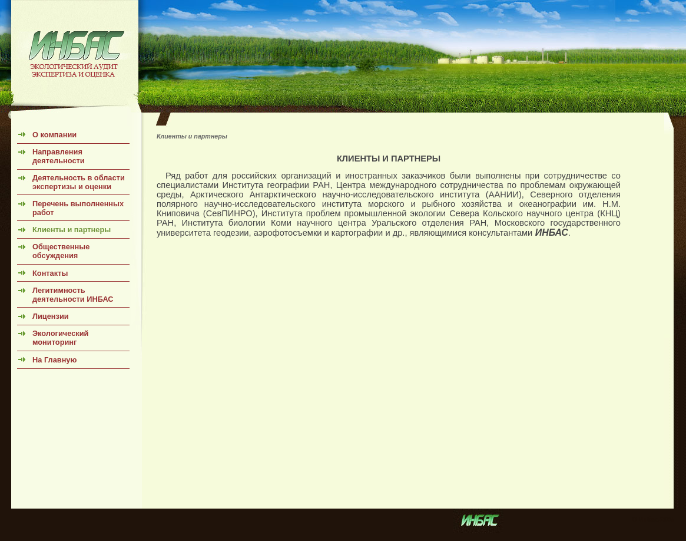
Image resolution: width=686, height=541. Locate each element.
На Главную (54, 359)
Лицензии (50, 316)
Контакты (50, 273)
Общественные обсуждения (61, 251)
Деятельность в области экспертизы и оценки (78, 182)
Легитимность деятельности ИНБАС (73, 295)
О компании (54, 134)
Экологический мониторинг (60, 338)
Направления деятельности (58, 156)
